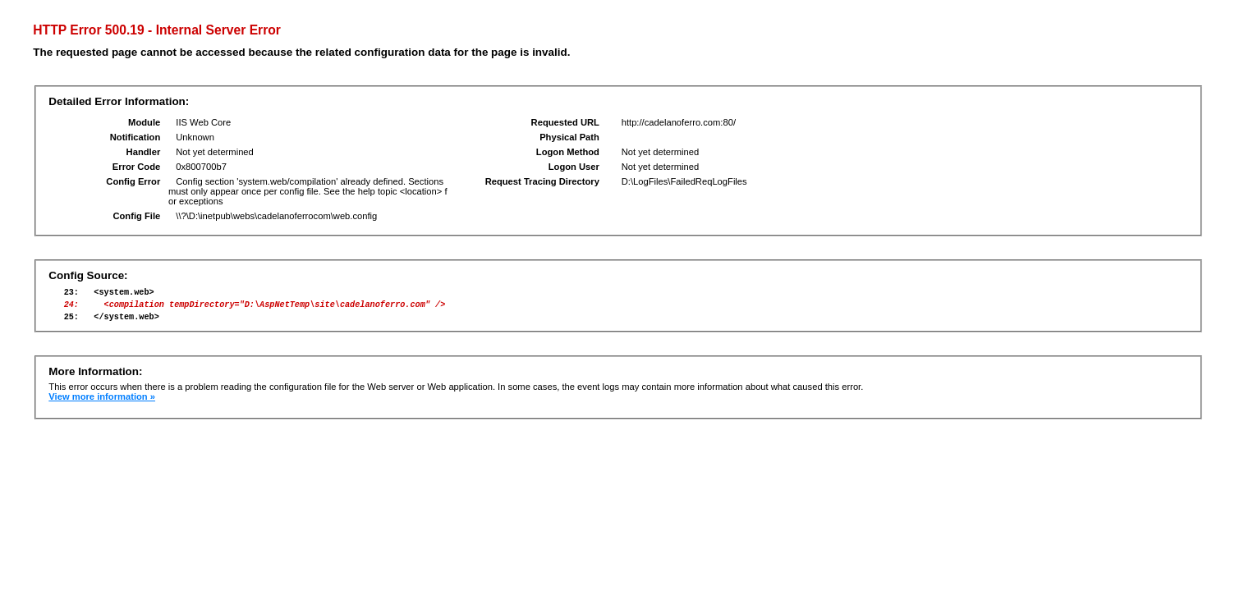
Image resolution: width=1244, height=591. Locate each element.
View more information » (101, 404)
